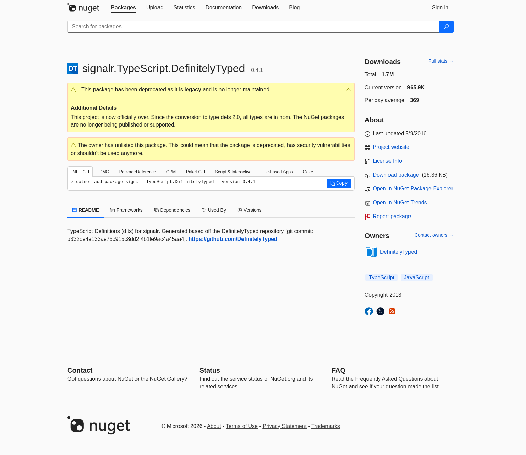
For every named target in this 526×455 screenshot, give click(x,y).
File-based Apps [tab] (277, 171)
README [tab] (85, 210)
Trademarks (325, 426)
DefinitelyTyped (398, 252)
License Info (387, 161)
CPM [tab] (171, 171)
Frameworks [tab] (126, 210)
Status (209, 370)
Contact (79, 370)
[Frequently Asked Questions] (338, 370)
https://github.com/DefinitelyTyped (233, 239)
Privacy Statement (284, 426)
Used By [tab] (214, 210)
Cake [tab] (308, 171)
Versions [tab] (249, 210)
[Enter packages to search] (253, 27)
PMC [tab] (104, 171)
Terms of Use (242, 426)
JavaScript (416, 277)
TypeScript (382, 277)
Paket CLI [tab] (195, 171)
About (214, 426)
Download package (396, 175)
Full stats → (441, 61)
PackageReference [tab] (137, 171)
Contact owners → (434, 235)
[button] (211, 90)
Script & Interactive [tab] (233, 171)
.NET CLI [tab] (80, 171)
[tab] (123, 7)
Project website (391, 147)
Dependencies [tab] (172, 210)
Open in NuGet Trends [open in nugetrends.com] (400, 202)
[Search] (446, 27)
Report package (392, 216)
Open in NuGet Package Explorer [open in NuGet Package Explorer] (413, 188)
